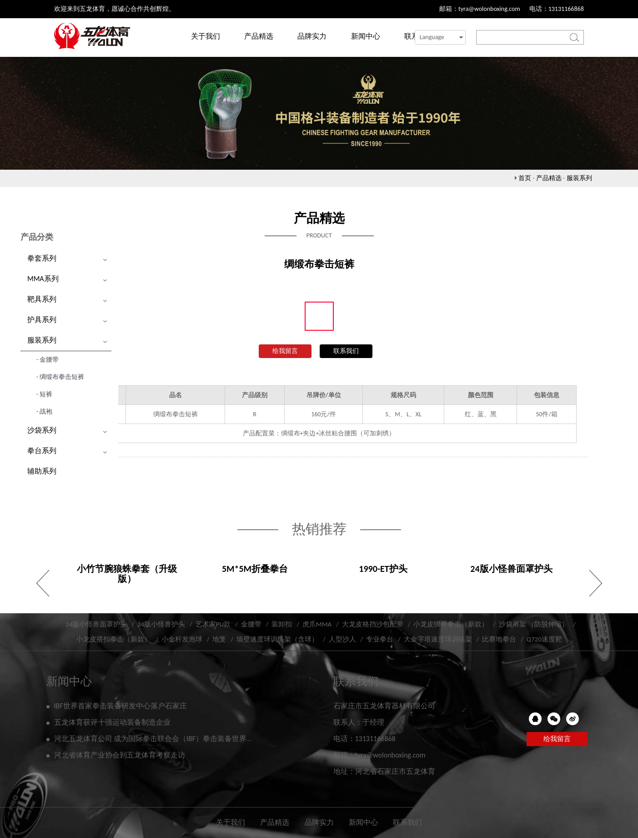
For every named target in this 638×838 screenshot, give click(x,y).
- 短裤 (44, 394)
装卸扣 (281, 624)
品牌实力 (312, 36)
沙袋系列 (41, 430)
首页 (524, 178)
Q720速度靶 (544, 639)
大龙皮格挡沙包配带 (372, 624)
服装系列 (579, 178)
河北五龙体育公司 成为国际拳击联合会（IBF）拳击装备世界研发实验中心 (172, 738)
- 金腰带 (47, 359)
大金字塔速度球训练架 (438, 639)
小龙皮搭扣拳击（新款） (113, 639)
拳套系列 (41, 258)
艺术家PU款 (213, 624)
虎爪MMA (317, 624)
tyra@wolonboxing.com (489, 9)
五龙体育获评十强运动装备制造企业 (112, 722)
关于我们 (205, 36)
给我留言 (285, 351)
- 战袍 (44, 411)
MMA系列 (43, 278)
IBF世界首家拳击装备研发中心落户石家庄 (120, 706)
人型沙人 (342, 639)
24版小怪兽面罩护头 (96, 624)
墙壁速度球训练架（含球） (277, 639)
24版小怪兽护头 (161, 624)
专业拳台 (379, 639)
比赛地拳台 (499, 639)
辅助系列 (41, 471)
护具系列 (41, 319)
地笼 (219, 639)
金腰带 (251, 624)
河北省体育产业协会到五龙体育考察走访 (119, 755)
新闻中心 (365, 36)
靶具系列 (41, 299)
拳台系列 (41, 450)
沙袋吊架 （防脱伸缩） (533, 624)
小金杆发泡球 (181, 639)
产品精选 (258, 36)
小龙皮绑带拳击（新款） (450, 624)
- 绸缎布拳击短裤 (60, 377)
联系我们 (346, 351)
